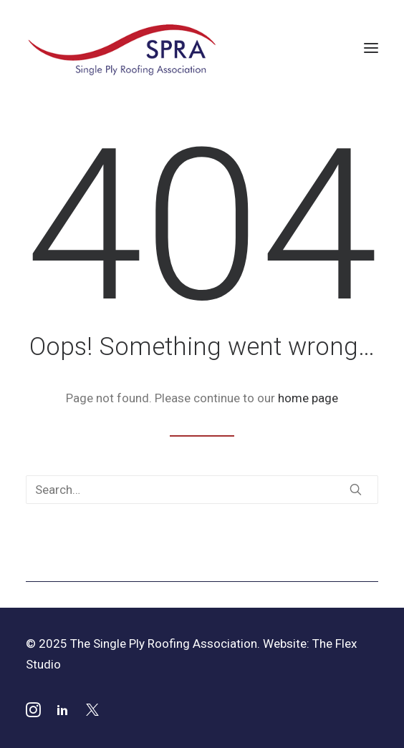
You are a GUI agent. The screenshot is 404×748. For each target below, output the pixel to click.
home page (308, 398)
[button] (371, 48)
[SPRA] (123, 48)
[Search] (202, 489)
